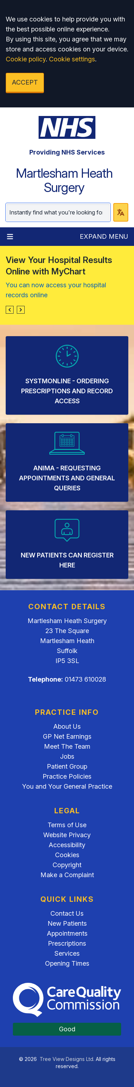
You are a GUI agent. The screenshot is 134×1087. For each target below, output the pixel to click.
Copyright (67, 865)
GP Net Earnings (67, 736)
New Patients (67, 923)
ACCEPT (25, 82)
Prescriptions (67, 943)
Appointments (67, 933)
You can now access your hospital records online (56, 290)
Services (67, 953)
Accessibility (67, 845)
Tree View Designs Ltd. (67, 1059)
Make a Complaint (67, 875)
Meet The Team (67, 746)
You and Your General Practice (67, 786)
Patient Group (67, 766)
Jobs (67, 756)
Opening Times (67, 963)
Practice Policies (67, 776)
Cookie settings (72, 59)
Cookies (67, 855)
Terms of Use (67, 825)
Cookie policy (26, 59)
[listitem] (67, 375)
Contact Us (67, 913)
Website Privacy (67, 835)
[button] (10, 310)
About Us (67, 726)
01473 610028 (85, 679)
